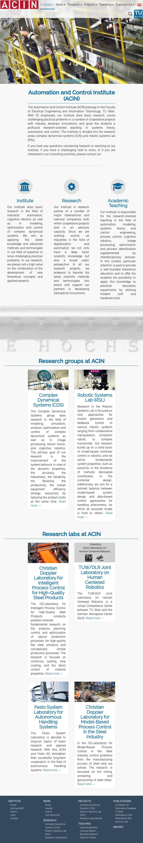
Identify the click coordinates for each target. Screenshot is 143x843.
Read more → (54, 673)
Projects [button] (90, 4)
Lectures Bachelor (89, 827)
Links (12, 815)
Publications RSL (123, 818)
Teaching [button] (106, 4)
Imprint (118, 826)
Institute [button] (47, 4)
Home (13, 805)
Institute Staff (17, 808)
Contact (14, 818)
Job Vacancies (52, 815)
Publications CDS (123, 815)
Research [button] (75, 4)
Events (48, 811)
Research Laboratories (56, 837)
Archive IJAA (121, 821)
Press (48, 805)
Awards (49, 808)
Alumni (14, 811)
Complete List (122, 805)
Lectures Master (88, 831)
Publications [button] (125, 4)
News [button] (60, 4)
